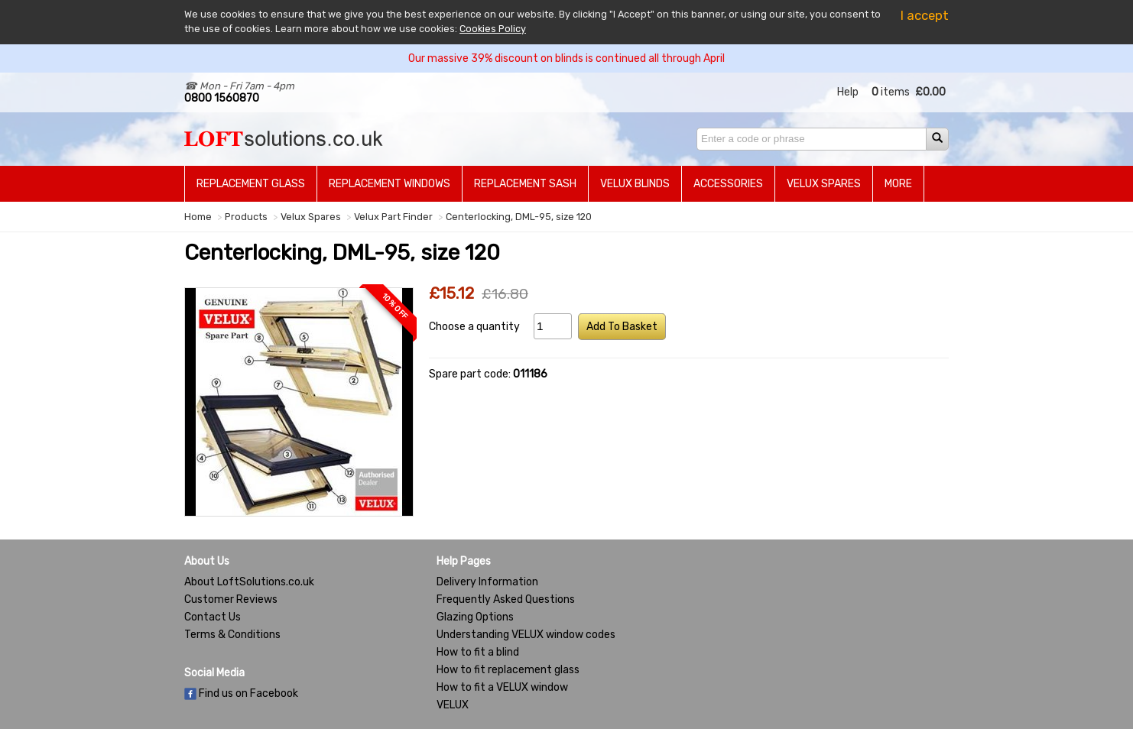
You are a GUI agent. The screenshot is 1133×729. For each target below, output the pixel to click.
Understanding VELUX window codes (526, 634)
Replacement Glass (250, 183)
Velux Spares (824, 183)
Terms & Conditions (232, 634)
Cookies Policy (492, 28)
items (891, 92)
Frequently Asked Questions (506, 599)
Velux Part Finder (393, 216)
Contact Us (212, 617)
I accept (925, 15)
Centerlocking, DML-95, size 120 (519, 216)
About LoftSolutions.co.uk (249, 581)
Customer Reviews (231, 599)
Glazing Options (475, 617)
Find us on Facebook (241, 693)
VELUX (453, 704)
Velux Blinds (635, 183)
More (898, 183)
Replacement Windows (389, 183)
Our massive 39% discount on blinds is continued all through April (566, 58)
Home (198, 216)
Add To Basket (621, 326)
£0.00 (930, 92)
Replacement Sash (525, 183)
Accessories (728, 183)
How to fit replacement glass (508, 669)
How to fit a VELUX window (502, 687)
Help (848, 92)
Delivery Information (487, 581)
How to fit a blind (478, 652)
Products (246, 216)
